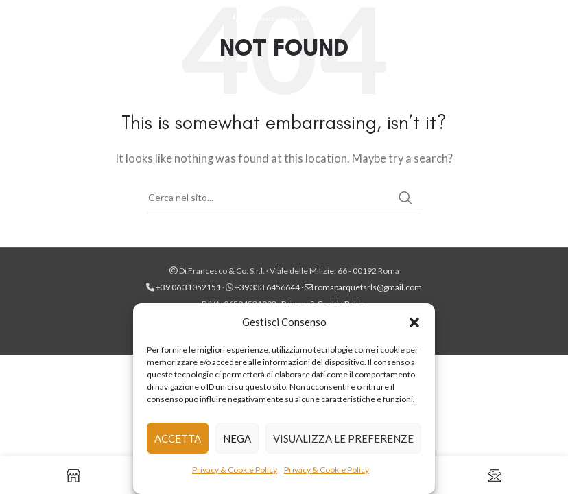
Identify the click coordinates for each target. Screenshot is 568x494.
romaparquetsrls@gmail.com (368, 287)
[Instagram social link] (548, 20)
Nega (237, 438)
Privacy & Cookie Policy (234, 469)
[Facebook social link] (531, 20)
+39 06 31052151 (189, 287)
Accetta (177, 438)
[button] (414, 322)
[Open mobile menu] (17, 20)
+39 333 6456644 (267, 287)
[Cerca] (284, 197)
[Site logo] (284, 19)
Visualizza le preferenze (343, 438)
